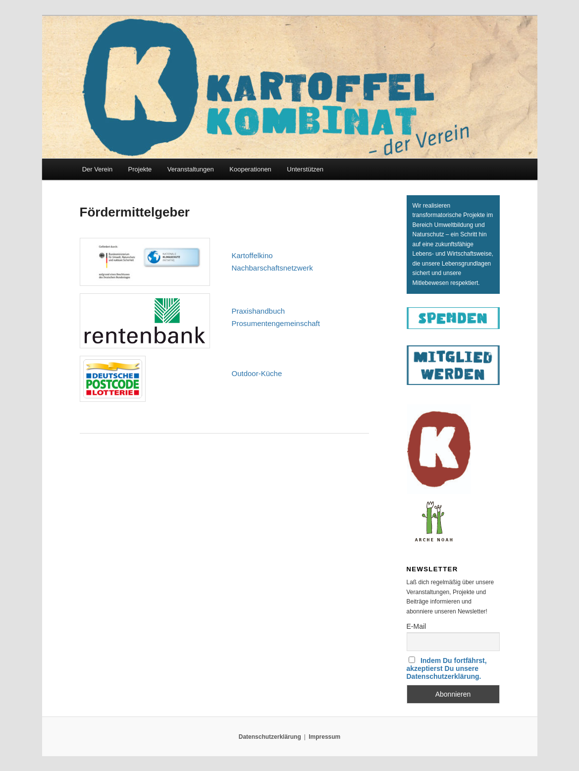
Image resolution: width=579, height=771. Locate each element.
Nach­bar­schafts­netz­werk (272, 268)
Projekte (140, 169)
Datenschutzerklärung (270, 736)
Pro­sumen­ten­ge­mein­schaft (276, 323)
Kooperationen (250, 169)
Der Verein (97, 169)
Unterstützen (305, 169)
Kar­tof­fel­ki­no (252, 255)
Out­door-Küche (257, 373)
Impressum (324, 736)
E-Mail (416, 626)
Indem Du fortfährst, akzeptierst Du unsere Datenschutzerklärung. (447, 668)
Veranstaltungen (190, 169)
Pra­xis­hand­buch (258, 311)
